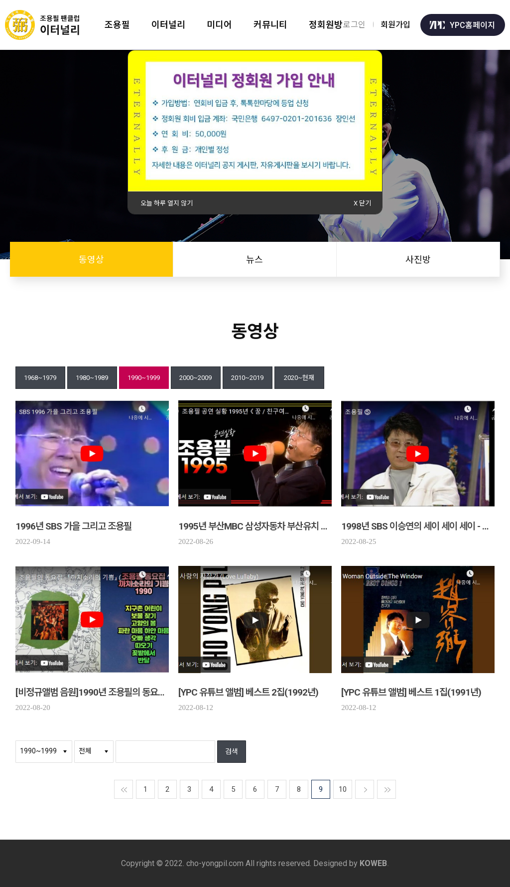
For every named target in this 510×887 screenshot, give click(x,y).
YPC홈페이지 (462, 24)
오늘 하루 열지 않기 (166, 203)
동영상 (91, 259)
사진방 (418, 259)
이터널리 (169, 24)
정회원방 (328, 24)
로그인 (354, 24)
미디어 (220, 24)
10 (343, 789)
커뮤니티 (272, 24)
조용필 (117, 24)
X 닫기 (362, 203)
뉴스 (254, 259)
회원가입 (395, 24)
